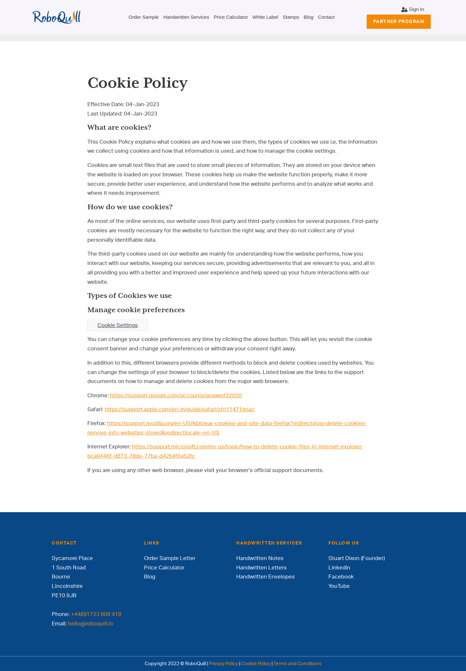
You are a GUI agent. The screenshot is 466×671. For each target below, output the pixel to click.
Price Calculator (231, 17)
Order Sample (143, 17)
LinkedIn (339, 567)
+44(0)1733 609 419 (96, 614)
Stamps (291, 17)
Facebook (341, 576)
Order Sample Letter (169, 558)
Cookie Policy (256, 663)
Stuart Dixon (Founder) (356, 558)
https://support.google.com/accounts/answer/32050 (176, 395)
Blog (308, 17)
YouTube (339, 586)
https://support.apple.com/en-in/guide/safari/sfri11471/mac (180, 409)
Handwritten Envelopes (265, 576)
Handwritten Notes (259, 558)
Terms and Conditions (297, 663)
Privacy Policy (223, 663)
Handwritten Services (186, 17)
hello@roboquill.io (90, 623)
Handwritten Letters (261, 567)
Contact (326, 17)
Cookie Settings (117, 325)
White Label (265, 17)
